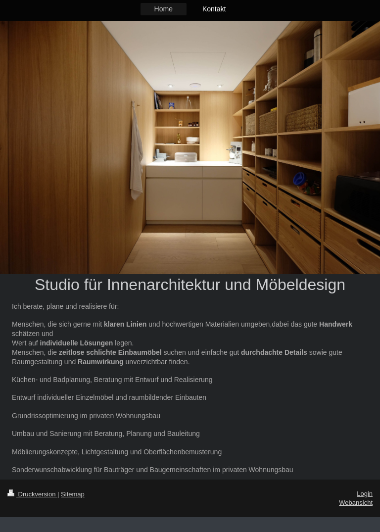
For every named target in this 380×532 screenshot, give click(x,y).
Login (365, 493)
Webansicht (356, 502)
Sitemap (73, 494)
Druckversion (32, 494)
